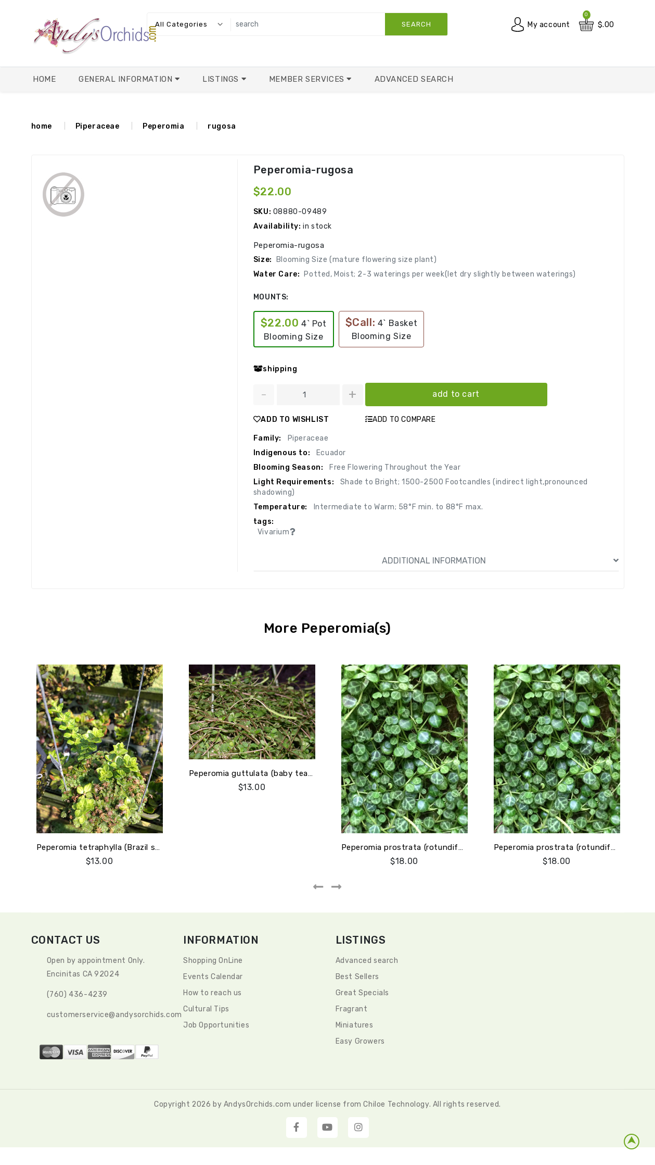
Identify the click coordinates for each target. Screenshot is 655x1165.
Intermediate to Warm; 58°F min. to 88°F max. (397, 507)
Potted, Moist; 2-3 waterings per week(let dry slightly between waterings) (439, 274)
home (41, 126)
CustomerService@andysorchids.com (114, 1014)
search (416, 24)
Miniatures (355, 1025)
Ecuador (330, 452)
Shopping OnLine (213, 960)
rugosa (222, 126)
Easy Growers (360, 1041)
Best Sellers (357, 976)
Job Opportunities (216, 1025)
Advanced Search (414, 79)
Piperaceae (97, 126)
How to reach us (212, 992)
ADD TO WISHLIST (291, 419)
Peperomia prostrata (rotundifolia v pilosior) (426, 847)
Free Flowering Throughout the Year (393, 467)
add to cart (456, 394)
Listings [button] (221, 79)
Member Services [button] (308, 79)
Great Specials (362, 992)
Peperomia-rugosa (303, 170)
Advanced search (367, 960)
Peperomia (163, 126)
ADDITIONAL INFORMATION (500, 561)
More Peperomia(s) (327, 628)
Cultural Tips (206, 1009)
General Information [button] (127, 79)
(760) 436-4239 (77, 994)
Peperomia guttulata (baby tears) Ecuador (270, 773)
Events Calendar (213, 976)
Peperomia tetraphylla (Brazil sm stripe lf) (117, 847)
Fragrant (352, 1009)
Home (44, 79)
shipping (275, 369)
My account (549, 24)
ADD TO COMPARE (400, 419)
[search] (336, 24)
